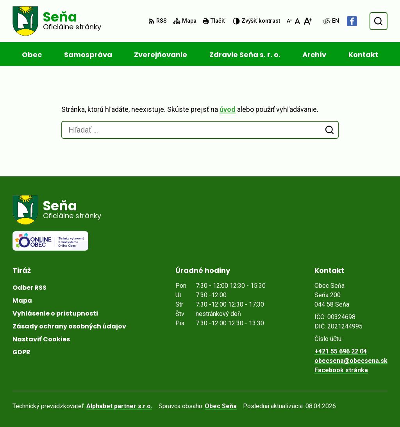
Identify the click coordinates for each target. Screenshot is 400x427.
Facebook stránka (341, 370)
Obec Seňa (221, 406)
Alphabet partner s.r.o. (119, 406)
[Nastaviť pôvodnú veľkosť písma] (297, 21)
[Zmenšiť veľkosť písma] (289, 21)
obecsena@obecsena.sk (351, 360)
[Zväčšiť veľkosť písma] (308, 21)
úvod (228, 109)
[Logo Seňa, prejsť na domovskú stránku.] (56, 21)
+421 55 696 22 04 (340, 351)
